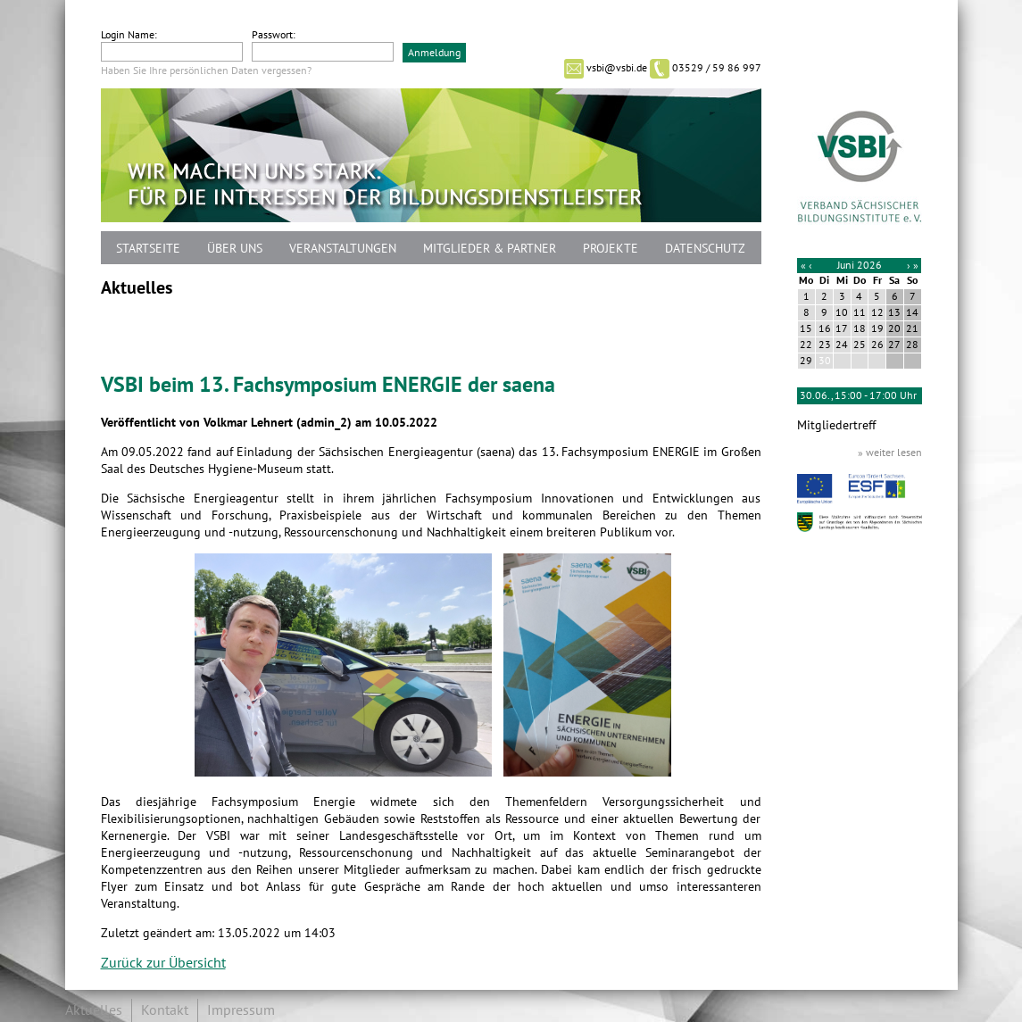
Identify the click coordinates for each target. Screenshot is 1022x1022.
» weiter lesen (890, 452)
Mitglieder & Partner (489, 248)
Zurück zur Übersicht (163, 963)
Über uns (234, 248)
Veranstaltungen (342, 248)
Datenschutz (705, 248)
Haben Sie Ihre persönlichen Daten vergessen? (206, 70)
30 (824, 360)
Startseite (148, 248)
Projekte (610, 248)
